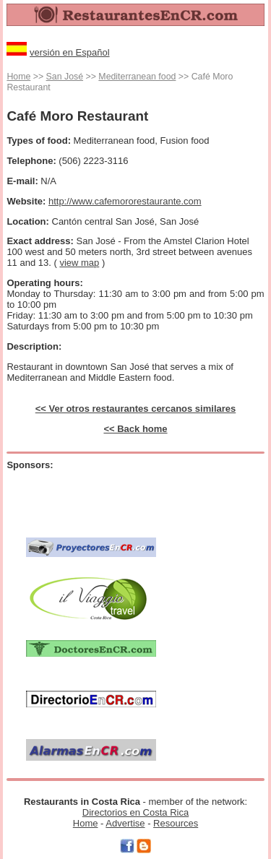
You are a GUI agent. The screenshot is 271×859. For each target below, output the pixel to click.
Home (18, 77)
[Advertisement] (110, 496)
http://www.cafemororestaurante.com (125, 201)
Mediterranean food (137, 77)
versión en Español (70, 52)
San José (64, 77)
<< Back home (135, 428)
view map (79, 262)
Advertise (125, 823)
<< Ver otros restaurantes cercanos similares (135, 408)
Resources (175, 823)
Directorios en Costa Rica (135, 812)
